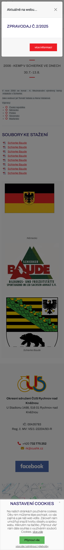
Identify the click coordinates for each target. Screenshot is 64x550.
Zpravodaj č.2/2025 (27, 26)
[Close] (56, 9)
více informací (43, 47)
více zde (38, 531)
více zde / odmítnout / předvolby (32, 546)
